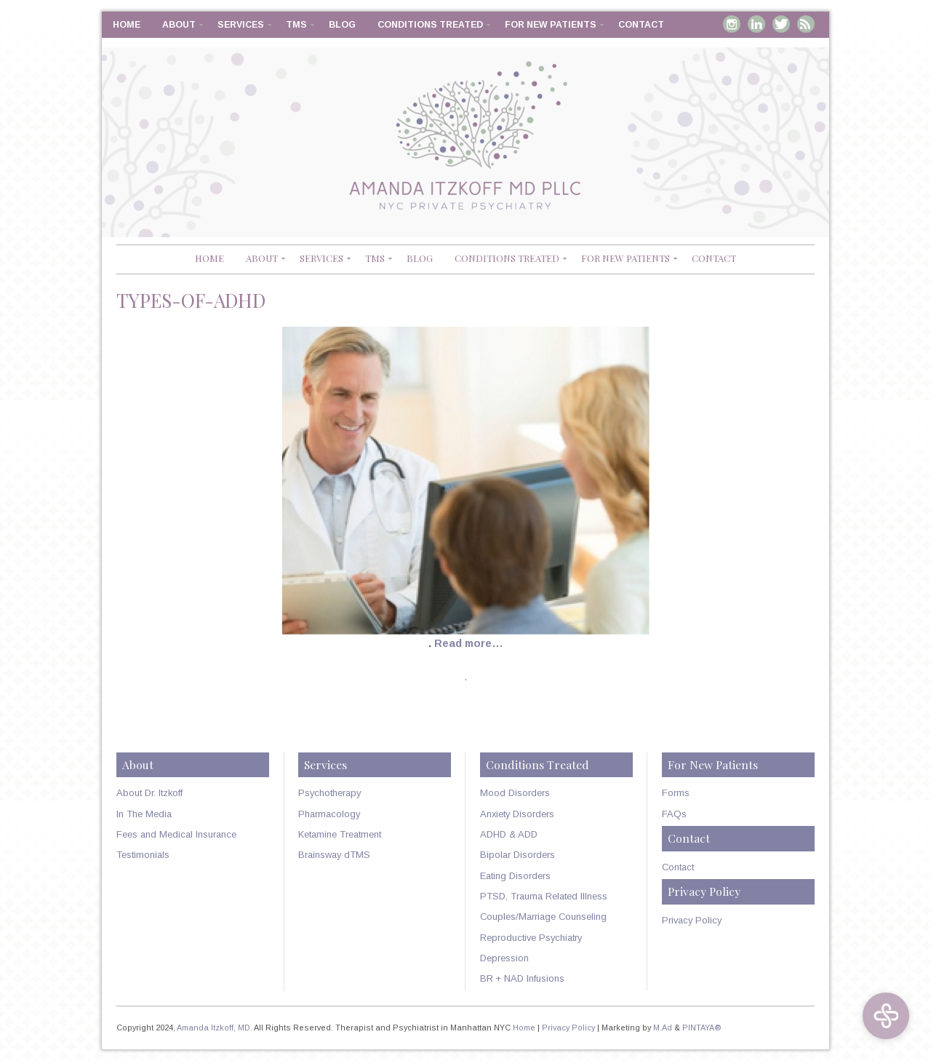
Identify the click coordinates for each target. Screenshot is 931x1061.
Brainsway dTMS (334, 854)
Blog (342, 25)
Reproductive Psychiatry (531, 937)
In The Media (144, 813)
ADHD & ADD (509, 834)
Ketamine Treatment (339, 834)
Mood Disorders (515, 792)
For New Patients (550, 25)
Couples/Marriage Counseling (543, 916)
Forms (676, 792)
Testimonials (142, 854)
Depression (504, 958)
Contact (641, 25)
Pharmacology (329, 813)
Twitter (781, 24)
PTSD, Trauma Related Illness (543, 896)
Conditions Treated (430, 25)
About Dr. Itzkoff (149, 792)
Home (126, 25)
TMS (296, 25)
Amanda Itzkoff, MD (213, 1027)
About (179, 25)
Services (240, 25)
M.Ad (662, 1027)
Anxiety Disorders (517, 813)
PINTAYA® (702, 1027)
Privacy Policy (692, 920)
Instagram (731, 24)
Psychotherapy (329, 792)
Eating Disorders (515, 875)
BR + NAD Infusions (522, 978)
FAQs (674, 813)
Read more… (468, 643)
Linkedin (756, 24)
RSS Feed (806, 24)
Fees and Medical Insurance (176, 834)
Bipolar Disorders (517, 854)
